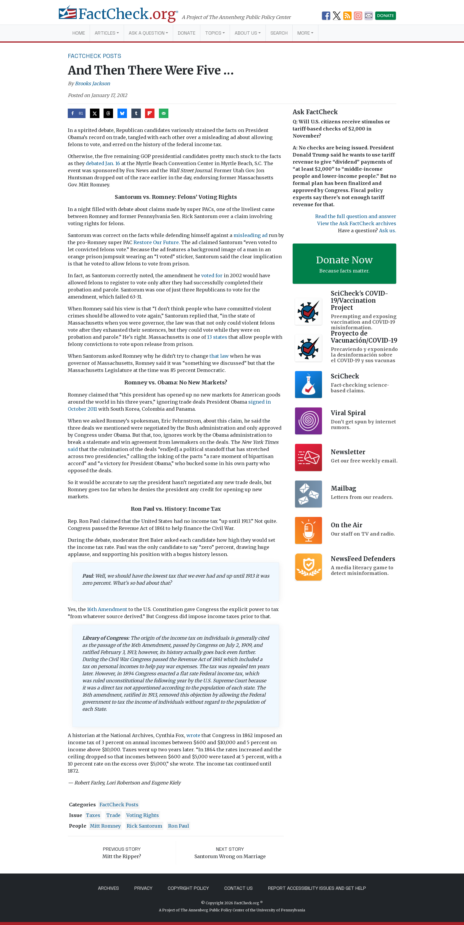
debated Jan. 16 (103, 163)
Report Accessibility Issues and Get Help (317, 888)
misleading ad (250, 235)
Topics (213, 33)
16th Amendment (107, 609)
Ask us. (387, 230)
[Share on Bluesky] (122, 113)
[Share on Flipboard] (149, 113)
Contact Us (238, 888)
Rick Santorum (144, 826)
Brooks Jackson (92, 83)
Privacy (143, 888)
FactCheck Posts (94, 56)
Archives (108, 888)
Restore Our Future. (157, 242)
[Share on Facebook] (77, 113)
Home (78, 33)
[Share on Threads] (108, 113)
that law (220, 356)
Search (279, 33)
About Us (246, 33)
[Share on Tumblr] (136, 113)
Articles (105, 33)
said (73, 449)
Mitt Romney (105, 826)
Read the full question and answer (355, 216)
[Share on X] (94, 113)
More (303, 33)
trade (113, 815)
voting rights (142, 815)
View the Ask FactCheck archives (356, 223)
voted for (212, 275)
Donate (186, 33)
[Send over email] (163, 113)
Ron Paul (178, 826)
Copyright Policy (188, 888)
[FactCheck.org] (125, 17)
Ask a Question (147, 33)
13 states (217, 337)
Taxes (93, 815)
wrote (193, 735)
